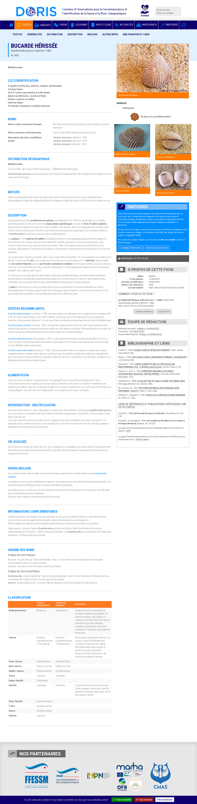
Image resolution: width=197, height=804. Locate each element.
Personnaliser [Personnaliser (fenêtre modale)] (165, 799)
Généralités (34, 34)
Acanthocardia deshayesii (20, 338)
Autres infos (110, 34)
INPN (128, 431)
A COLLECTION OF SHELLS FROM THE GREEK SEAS (161, 381)
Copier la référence (144, 311)
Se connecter (163, 10)
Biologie (92, 34)
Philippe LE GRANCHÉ (146, 328)
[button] (183, 25)
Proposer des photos (156, 248)
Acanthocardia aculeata (19, 313)
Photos (17, 34)
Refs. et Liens (100, 24)
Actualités (123, 24)
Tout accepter (122, 799)
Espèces (23, 24)
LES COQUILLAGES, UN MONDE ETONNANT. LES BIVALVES (159, 357)
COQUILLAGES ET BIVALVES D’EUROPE (152, 350)
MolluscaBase (142, 439)
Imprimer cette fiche (133, 258)
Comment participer (130, 248)
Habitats (42, 25)
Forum (60, 24)
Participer (169, 24)
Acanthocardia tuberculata (20, 350)
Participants (146, 24)
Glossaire (78, 24)
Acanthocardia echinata (19, 325)
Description (75, 34)
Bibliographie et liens (136, 34)
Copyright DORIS (133, 235)
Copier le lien (164, 311)
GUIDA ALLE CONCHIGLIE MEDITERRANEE (165, 395)
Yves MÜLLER (135, 331)
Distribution (55, 34)
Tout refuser (144, 799)
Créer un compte (165, 13)
